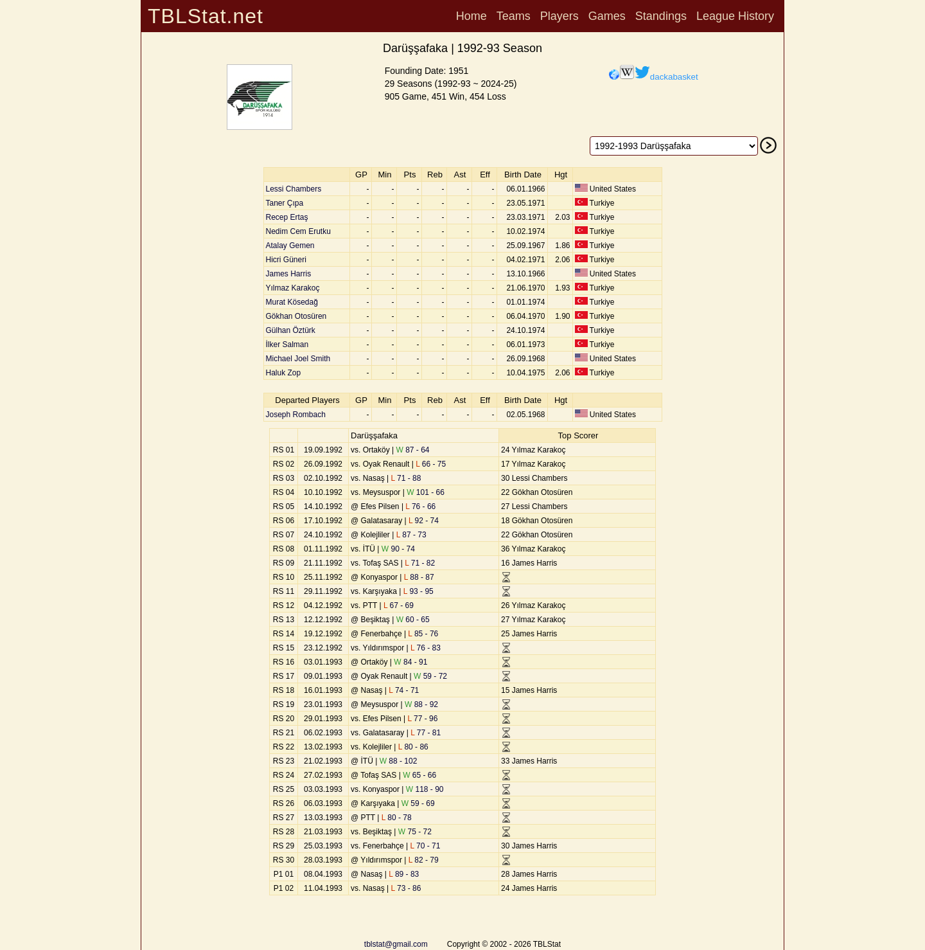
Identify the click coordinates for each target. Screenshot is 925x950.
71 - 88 (406, 478)
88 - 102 (399, 761)
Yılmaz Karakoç (293, 287)
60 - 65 (413, 619)
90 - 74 (398, 548)
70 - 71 (425, 845)
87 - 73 (411, 534)
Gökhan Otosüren (296, 316)
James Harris (289, 273)
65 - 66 (419, 775)
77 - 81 (425, 732)
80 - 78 (397, 817)
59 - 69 (418, 803)
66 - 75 (431, 464)
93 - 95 (418, 591)
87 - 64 (412, 449)
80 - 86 (413, 746)
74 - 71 (404, 690)
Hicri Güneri (286, 259)
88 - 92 (421, 704)
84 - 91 (410, 662)
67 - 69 (398, 605)
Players (559, 16)
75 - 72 (415, 831)
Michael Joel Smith (298, 358)
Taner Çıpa (285, 203)
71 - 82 (420, 563)
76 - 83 (425, 647)
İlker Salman (287, 344)
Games (607, 16)
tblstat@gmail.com (396, 944)
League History (735, 16)
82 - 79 (424, 860)
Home (471, 16)
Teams (514, 16)
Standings (661, 16)
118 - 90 (425, 789)
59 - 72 (430, 676)
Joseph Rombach (296, 414)
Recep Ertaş (287, 217)
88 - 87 (419, 577)
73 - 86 (406, 888)
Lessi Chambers (294, 188)
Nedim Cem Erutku (298, 231)
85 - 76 (423, 633)
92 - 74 (424, 520)
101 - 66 (426, 492)
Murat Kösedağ (292, 302)
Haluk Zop (283, 372)
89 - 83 (404, 874)
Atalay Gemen (290, 245)
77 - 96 (422, 718)
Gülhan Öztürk (290, 330)
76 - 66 (420, 506)
